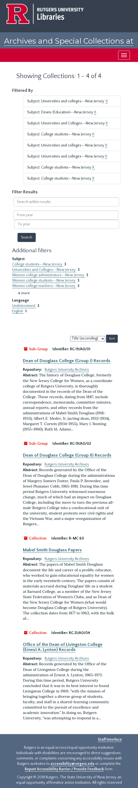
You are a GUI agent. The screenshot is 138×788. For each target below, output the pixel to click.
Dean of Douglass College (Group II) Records (67, 455)
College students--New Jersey (37, 264)
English (18, 311)
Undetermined (24, 306)
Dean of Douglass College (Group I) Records (66, 360)
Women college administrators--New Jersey (48, 275)
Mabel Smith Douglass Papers (52, 550)
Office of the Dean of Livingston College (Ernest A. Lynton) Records (62, 647)
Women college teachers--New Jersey (44, 286)
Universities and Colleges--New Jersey (44, 270)
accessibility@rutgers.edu (72, 764)
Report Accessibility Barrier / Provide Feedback (64, 769)
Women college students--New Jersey (44, 280)
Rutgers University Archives (67, 369)
